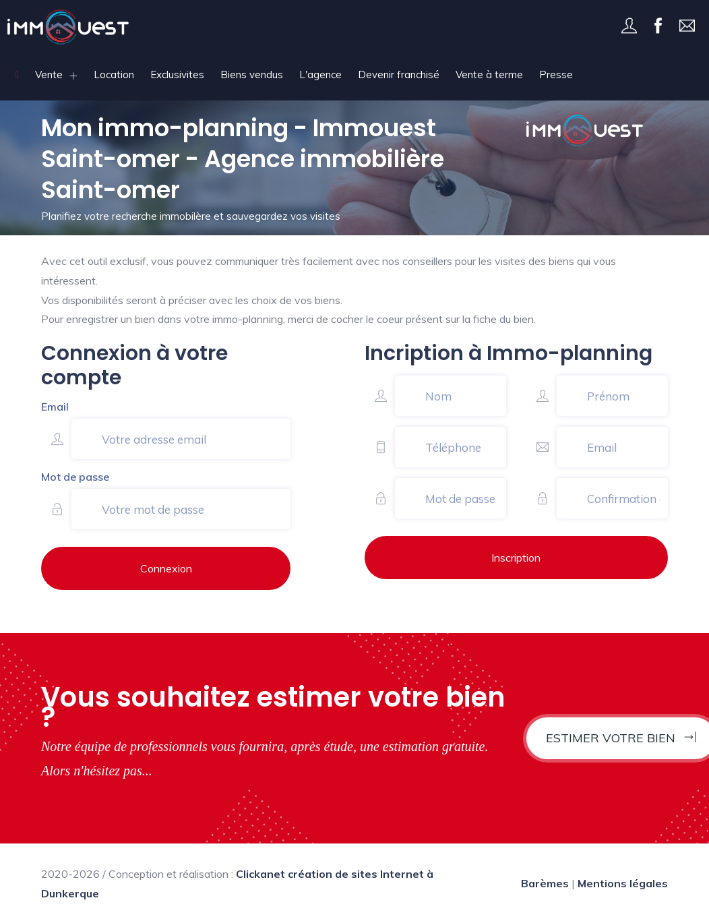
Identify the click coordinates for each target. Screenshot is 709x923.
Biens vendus (251, 74)
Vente (49, 74)
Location (114, 74)
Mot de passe (75, 476)
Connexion (166, 568)
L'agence (320, 74)
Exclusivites (177, 74)
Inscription (516, 557)
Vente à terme (489, 74)
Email (55, 406)
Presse (556, 74)
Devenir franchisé (398, 74)
